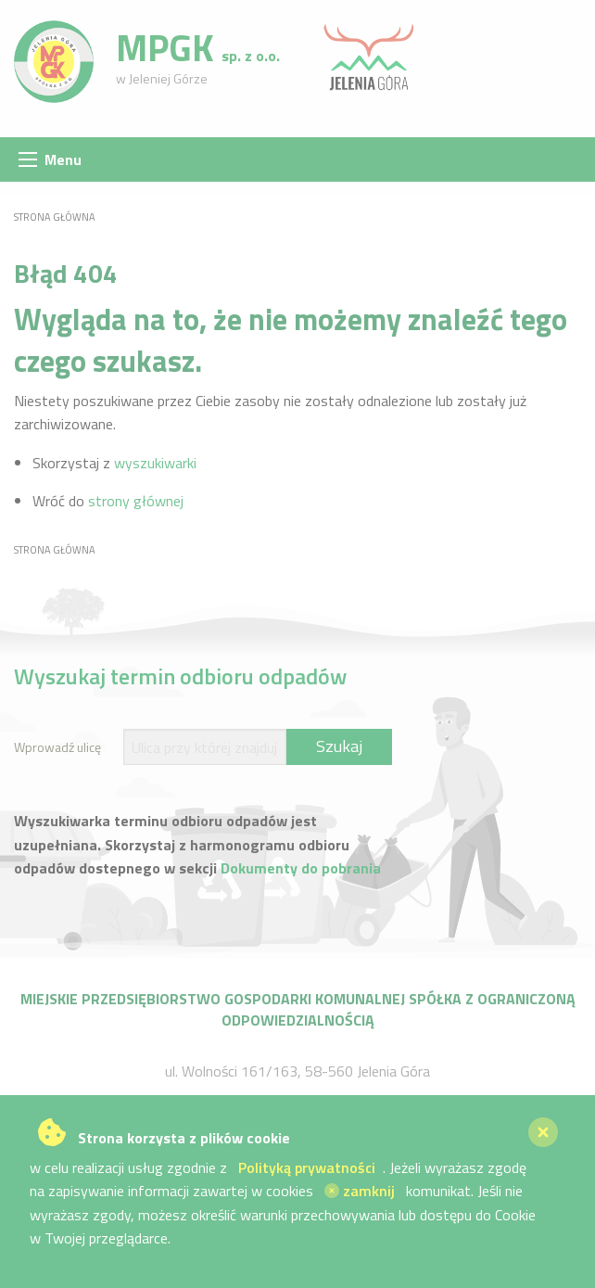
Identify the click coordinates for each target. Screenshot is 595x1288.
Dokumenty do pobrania (301, 868)
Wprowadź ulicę (57, 747)
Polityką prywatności (306, 1167)
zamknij (359, 1191)
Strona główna (54, 217)
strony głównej (136, 501)
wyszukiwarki (155, 463)
